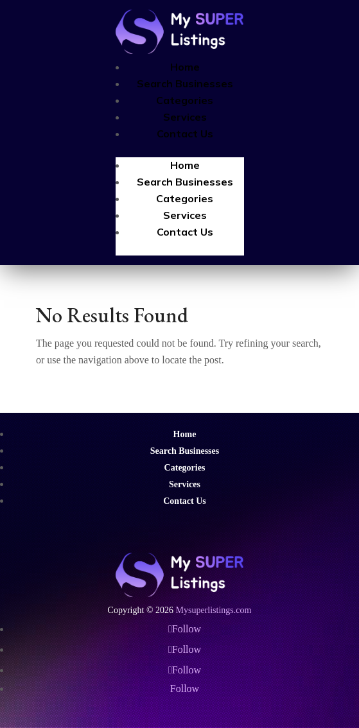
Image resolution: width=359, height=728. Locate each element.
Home (185, 66)
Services (185, 116)
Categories (184, 100)
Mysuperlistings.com (214, 610)
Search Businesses (185, 83)
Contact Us (185, 133)
